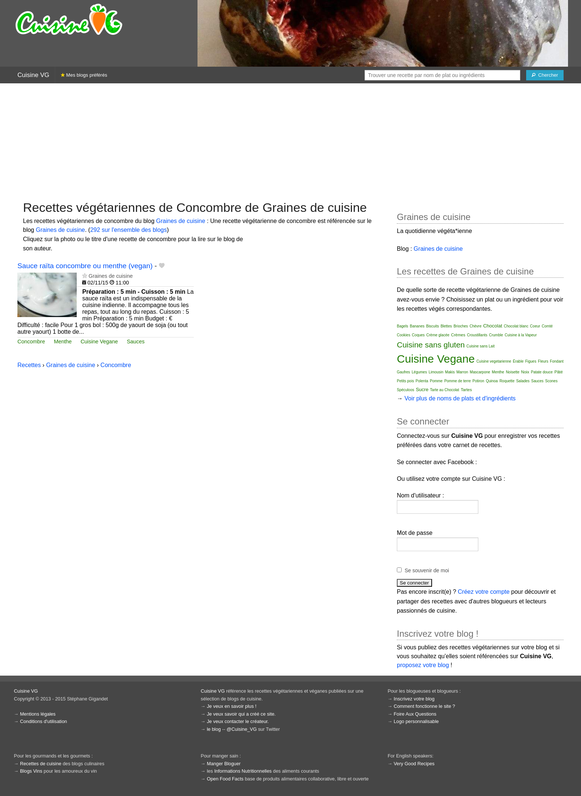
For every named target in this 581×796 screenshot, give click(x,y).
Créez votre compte (484, 592)
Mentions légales (38, 714)
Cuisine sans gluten (431, 344)
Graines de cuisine (180, 221)
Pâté (558, 372)
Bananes (417, 326)
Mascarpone (480, 372)
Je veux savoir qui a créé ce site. (241, 714)
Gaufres (403, 372)
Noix (525, 372)
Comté (547, 326)
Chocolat (492, 326)
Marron (462, 372)
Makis (450, 372)
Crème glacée (437, 335)
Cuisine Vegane (99, 341)
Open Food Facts (225, 779)
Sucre (422, 389)
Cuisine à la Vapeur (521, 335)
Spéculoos (405, 390)
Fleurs (543, 361)
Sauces (136, 341)
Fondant (557, 361)
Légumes (419, 372)
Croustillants (477, 335)
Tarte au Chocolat (444, 390)
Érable (518, 361)
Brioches (461, 326)
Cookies (403, 335)
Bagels (402, 326)
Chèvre (475, 326)
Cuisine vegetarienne (494, 361)
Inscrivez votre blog (414, 699)
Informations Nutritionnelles (243, 771)
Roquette (507, 381)
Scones (551, 381)
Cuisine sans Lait (481, 346)
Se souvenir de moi (427, 570)
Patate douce (542, 372)
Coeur (535, 326)
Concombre (31, 341)
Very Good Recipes (414, 763)
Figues (530, 361)
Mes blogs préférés (84, 75)
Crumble (496, 335)
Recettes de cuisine (41, 763)
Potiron (478, 381)
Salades (522, 381)
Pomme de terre (457, 381)
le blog (214, 729)
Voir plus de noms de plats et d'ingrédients (459, 398)
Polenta (422, 381)
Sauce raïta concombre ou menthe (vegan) (85, 266)
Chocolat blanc (516, 326)
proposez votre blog (423, 665)
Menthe (63, 341)
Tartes (466, 389)
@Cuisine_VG (242, 729)
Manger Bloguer (223, 763)
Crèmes (458, 335)
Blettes (446, 326)
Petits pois (405, 381)
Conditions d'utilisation (43, 721)
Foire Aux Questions (415, 714)
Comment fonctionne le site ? (424, 706)
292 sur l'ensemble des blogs (128, 230)
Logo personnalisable (416, 721)
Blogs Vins (31, 771)
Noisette (512, 372)
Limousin (436, 372)
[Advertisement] (290, 141)
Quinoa (492, 381)
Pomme (436, 381)
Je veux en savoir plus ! (231, 706)
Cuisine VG (33, 75)
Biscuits (432, 326)
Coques (418, 335)
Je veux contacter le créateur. (238, 721)
